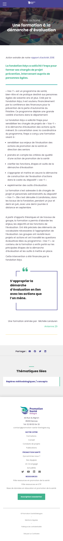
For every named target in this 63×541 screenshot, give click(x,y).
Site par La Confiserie (31, 534)
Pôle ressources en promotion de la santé (31, 480)
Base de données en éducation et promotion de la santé (31, 488)
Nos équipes (31, 460)
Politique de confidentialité (31, 527)
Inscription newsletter (31, 496)
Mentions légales (31, 520)
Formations (31, 436)
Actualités (31, 468)
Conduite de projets (31, 444)
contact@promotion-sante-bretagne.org (31, 427)
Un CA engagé (31, 464)
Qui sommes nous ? (31, 456)
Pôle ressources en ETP (31, 484)
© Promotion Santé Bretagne (31, 513)
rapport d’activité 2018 (42, 57)
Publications (31, 447)
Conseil (31, 440)
